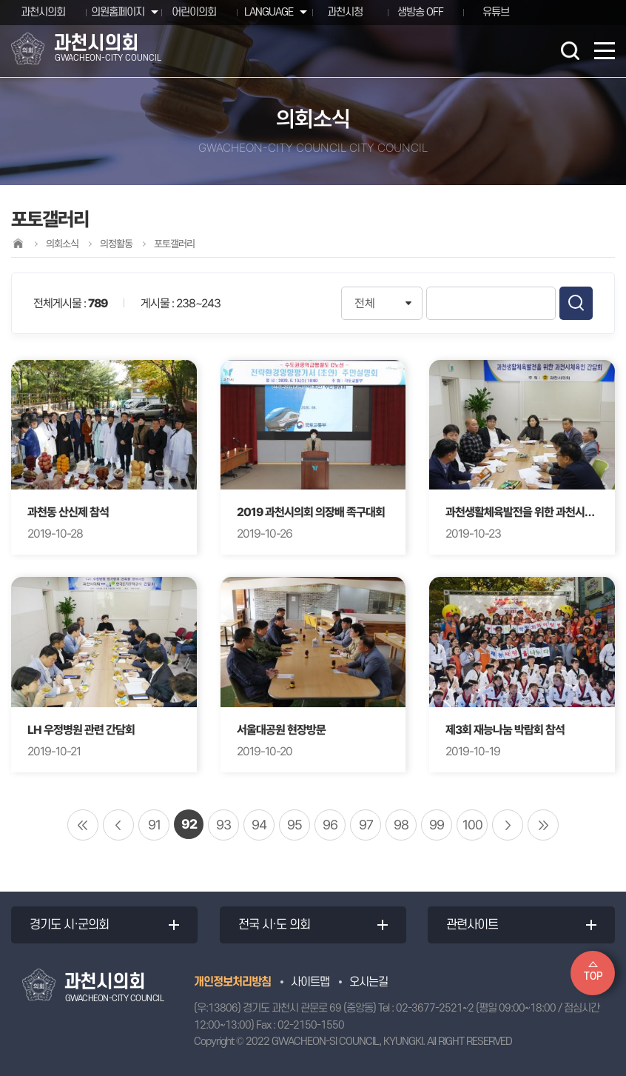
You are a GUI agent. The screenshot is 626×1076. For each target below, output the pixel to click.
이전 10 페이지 (118, 825)
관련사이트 (472, 925)
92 (189, 824)
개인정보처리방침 (232, 982)
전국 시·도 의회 (274, 925)
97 (366, 824)
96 (330, 824)
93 (223, 824)
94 (259, 824)
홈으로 (17, 243)
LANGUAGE (268, 12)
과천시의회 (43, 12)
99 (436, 824)
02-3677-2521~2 (435, 1008)
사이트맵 (310, 982)
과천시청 (345, 12)
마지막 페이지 (543, 825)
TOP (593, 976)
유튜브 (495, 12)
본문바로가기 (0, 0)
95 (294, 824)
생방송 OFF (420, 12)
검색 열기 (570, 50)
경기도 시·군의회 (69, 925)
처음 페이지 (82, 825)
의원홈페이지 (117, 12)
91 (154, 824)
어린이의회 (194, 12)
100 (472, 824)
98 (401, 824)
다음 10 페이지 (507, 825)
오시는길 (368, 982)
